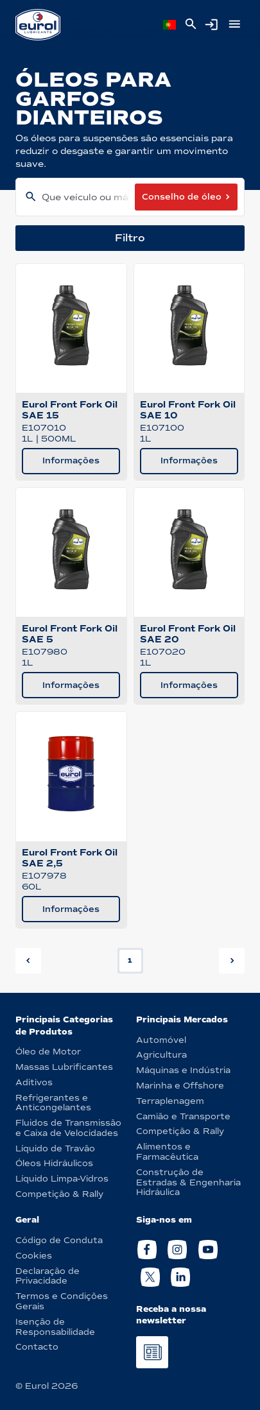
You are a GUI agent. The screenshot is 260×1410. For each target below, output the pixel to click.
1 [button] (130, 960)
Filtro (130, 238)
